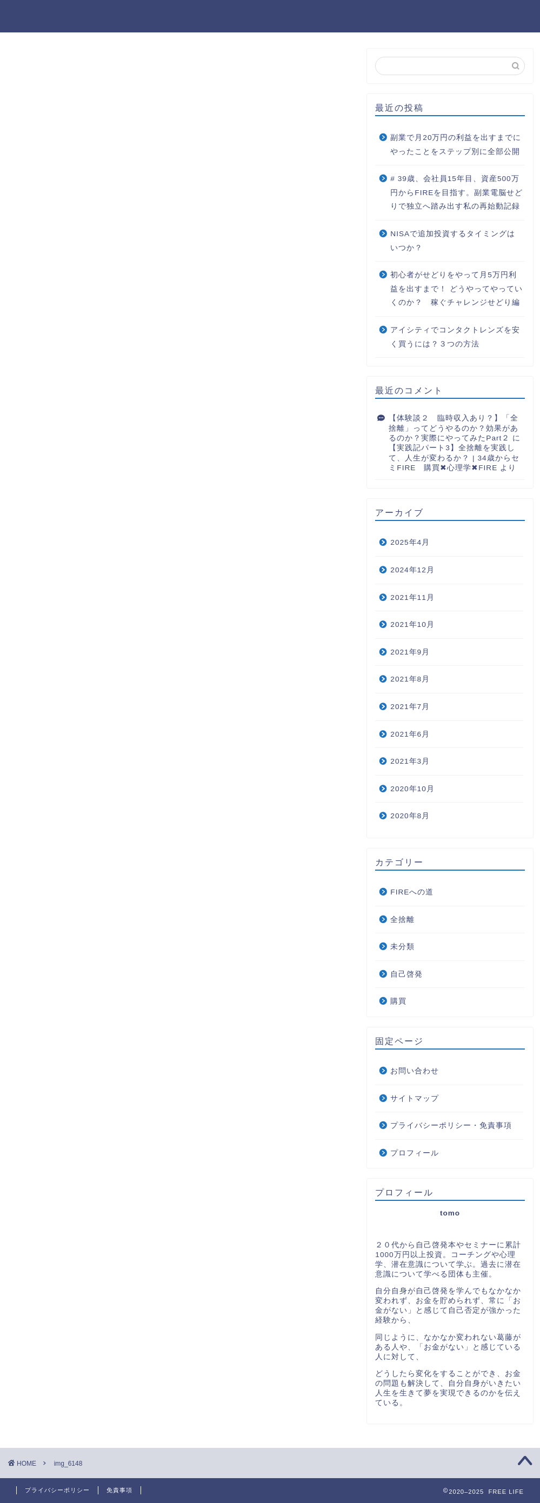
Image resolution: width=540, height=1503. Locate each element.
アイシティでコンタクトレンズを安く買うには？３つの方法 (455, 337)
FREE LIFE (270, 14)
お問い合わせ (414, 1071)
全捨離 (402, 920)
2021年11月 (412, 597)
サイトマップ (414, 1098)
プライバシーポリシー (57, 1490)
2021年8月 (410, 679)
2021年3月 (410, 761)
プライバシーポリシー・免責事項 (451, 1125)
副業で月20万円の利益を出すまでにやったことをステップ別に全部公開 (455, 144)
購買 (398, 1001)
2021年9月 (410, 652)
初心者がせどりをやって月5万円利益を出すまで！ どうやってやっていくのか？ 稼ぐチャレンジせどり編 (456, 288)
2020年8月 (410, 816)
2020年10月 (412, 789)
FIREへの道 (412, 892)
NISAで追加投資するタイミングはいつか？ (452, 241)
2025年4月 (410, 542)
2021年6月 (410, 734)
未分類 (402, 947)
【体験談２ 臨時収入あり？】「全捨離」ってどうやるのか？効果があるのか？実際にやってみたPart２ (453, 428)
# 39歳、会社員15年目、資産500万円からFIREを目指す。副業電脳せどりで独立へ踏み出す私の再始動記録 (456, 192)
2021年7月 (410, 707)
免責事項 (119, 1490)
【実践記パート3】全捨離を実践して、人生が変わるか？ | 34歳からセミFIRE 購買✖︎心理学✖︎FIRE (454, 458)
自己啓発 (406, 974)
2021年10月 (412, 624)
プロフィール (414, 1153)
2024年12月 (412, 570)
